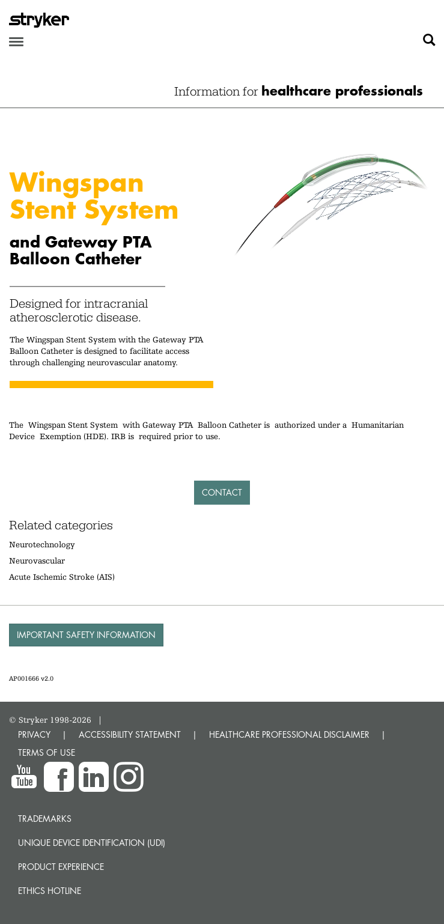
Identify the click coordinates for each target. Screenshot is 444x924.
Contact (222, 492)
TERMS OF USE (46, 752)
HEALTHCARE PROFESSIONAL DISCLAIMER (289, 734)
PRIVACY (34, 734)
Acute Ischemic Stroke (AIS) (62, 577)
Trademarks (44, 818)
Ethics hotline (49, 890)
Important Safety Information (86, 634)
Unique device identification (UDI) (91, 842)
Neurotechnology (42, 544)
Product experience (61, 866)
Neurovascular (37, 560)
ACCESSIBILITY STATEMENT (130, 734)
